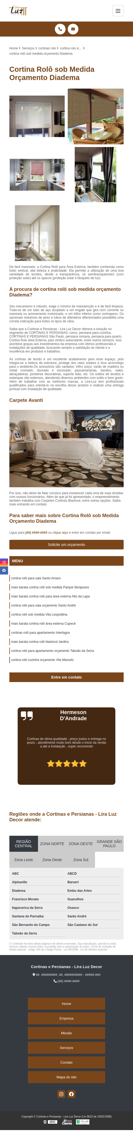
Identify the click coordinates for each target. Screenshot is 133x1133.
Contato (66, 1062)
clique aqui (60, 532)
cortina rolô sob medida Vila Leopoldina (39, 614)
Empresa (66, 1018)
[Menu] (118, 10)
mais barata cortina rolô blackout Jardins (40, 642)
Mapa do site (66, 1077)
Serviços (66, 1048)
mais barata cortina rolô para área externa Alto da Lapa (50, 596)
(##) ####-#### (36, 532)
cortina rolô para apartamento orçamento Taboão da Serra (52, 651)
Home (66, 1004)
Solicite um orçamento (66, 544)
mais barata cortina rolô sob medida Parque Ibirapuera (50, 587)
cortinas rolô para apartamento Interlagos (40, 633)
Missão (66, 1033)
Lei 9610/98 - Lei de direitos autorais (85, 949)
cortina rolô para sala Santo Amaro (36, 578)
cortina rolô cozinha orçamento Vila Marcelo (42, 660)
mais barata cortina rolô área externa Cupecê (43, 623)
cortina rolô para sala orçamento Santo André (43, 605)
